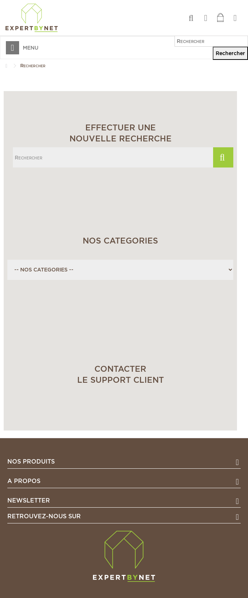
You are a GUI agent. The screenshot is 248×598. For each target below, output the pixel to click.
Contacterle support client (120, 374)
